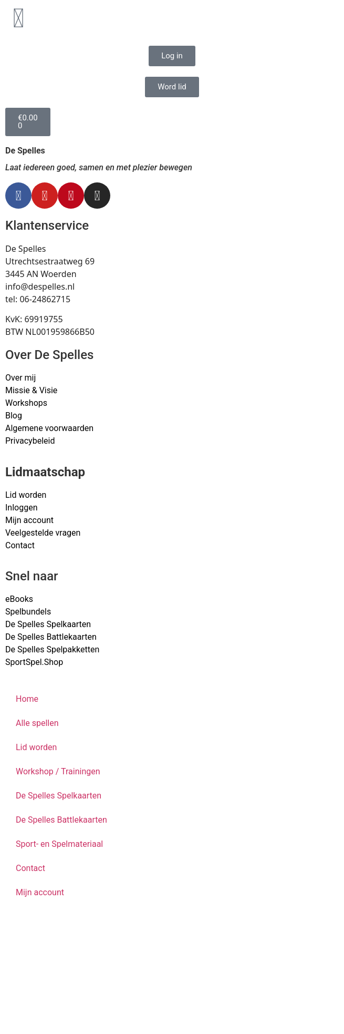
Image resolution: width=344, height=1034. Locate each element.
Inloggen (21, 508)
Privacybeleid (30, 441)
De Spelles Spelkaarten (58, 796)
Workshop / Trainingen (58, 771)
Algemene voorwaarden (49, 428)
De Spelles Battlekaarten (61, 820)
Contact (20, 545)
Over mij (20, 378)
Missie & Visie (31, 390)
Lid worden (25, 495)
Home (27, 699)
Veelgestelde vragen (42, 533)
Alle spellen (37, 723)
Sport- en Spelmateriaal (59, 844)
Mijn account (29, 520)
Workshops (26, 403)
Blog (13, 416)
